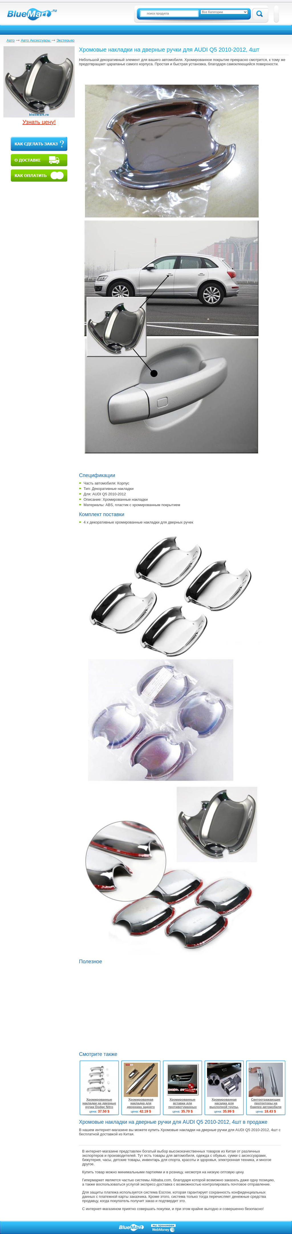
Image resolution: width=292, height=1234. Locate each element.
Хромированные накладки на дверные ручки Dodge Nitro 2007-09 (99, 1105)
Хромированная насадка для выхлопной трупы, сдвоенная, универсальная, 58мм (224, 1107)
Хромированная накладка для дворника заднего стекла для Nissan (141, 1105)
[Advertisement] (156, 1007)
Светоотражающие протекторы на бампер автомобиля (265, 1103)
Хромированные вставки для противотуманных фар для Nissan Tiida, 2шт (182, 1107)
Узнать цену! (39, 122)
